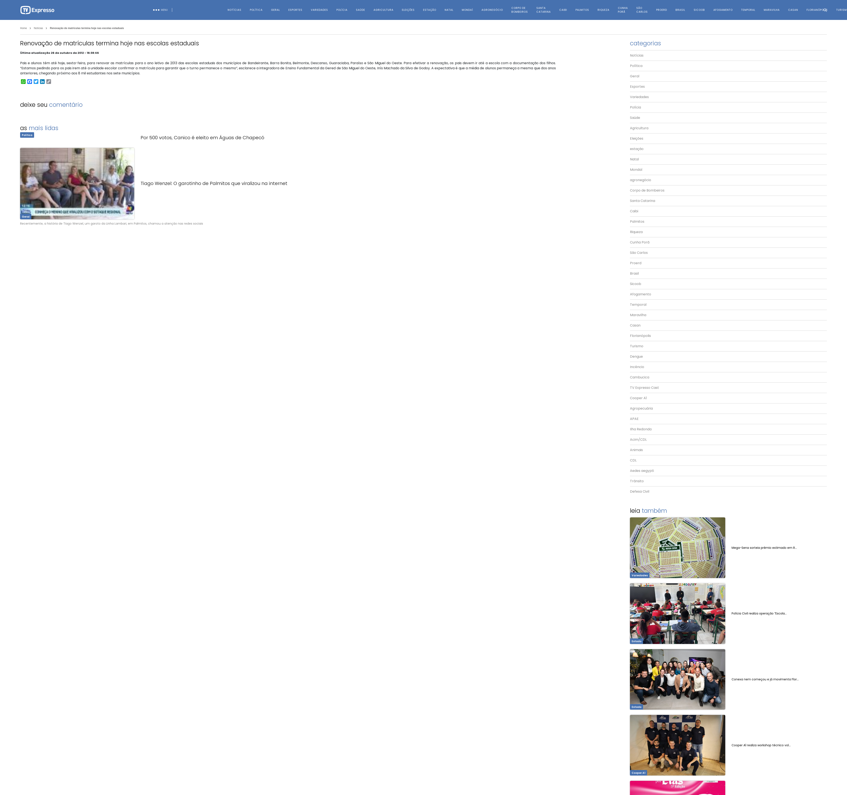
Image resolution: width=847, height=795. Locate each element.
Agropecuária (641, 408)
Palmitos (582, 10)
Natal (449, 10)
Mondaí (467, 10)
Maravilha (638, 315)
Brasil (680, 10)
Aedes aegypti (642, 470)
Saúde (360, 10)
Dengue (636, 356)
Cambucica (639, 377)
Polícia (341, 10)
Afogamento (723, 10)
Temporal (748, 10)
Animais (636, 450)
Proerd (661, 10)
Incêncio (637, 366)
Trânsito (637, 481)
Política (256, 10)
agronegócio (492, 10)
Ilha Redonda (641, 429)
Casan (635, 325)
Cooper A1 (638, 398)
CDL (633, 460)
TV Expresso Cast (644, 387)
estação (429, 10)
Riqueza (603, 10)
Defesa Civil (639, 491)
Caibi (563, 10)
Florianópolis (640, 335)
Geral (275, 10)
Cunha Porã (623, 10)
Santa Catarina (543, 10)
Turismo (636, 346)
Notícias (234, 10)
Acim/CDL (638, 439)
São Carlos (642, 10)
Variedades (319, 10)
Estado (636, 641)
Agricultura (383, 10)
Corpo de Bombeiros (519, 10)
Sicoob (699, 10)
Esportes (295, 10)
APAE (634, 418)
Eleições (408, 10)
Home (23, 28)
